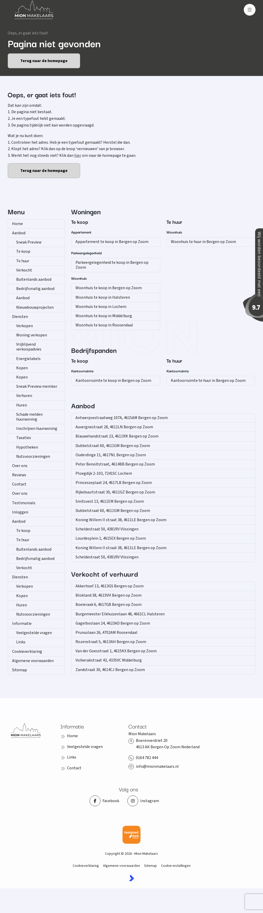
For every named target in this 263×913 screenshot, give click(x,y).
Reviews (19, 475)
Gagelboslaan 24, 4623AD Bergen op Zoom (113, 623)
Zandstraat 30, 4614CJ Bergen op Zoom (110, 670)
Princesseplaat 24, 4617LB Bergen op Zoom (114, 482)
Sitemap (19, 670)
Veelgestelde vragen (34, 633)
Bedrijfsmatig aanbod (35, 289)
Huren (21, 405)
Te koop (23, 251)
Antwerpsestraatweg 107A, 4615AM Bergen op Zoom (122, 418)
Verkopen (24, 326)
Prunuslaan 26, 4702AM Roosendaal (106, 632)
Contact (19, 484)
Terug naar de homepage (44, 61)
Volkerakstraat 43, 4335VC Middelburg (109, 660)
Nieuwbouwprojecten (35, 307)
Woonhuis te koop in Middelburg (104, 316)
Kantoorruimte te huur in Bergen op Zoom (208, 380)
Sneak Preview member (36, 386)
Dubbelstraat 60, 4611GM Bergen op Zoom (113, 446)
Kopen (22, 368)
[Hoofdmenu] (250, 10)
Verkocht (24, 270)
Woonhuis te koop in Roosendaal (104, 325)
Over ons (19, 466)
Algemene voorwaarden (33, 661)
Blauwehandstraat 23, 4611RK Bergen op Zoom (117, 436)
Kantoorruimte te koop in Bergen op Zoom (113, 380)
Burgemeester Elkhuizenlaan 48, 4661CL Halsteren (120, 614)
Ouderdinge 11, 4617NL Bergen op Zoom (111, 455)
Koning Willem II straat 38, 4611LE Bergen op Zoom (121, 520)
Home (17, 224)
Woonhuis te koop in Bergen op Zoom (109, 288)
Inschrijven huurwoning (36, 428)
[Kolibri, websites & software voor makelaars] (131, 878)
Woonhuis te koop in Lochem (101, 306)
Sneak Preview (28, 242)
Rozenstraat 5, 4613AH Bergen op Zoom (111, 642)
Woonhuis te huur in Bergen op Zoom (203, 242)
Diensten (20, 316)
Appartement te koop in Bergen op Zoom (112, 242)
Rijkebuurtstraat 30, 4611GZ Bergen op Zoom (115, 492)
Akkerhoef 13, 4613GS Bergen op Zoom (110, 586)
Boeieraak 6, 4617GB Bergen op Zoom (109, 604)
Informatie (22, 623)
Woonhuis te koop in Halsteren (103, 297)
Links (20, 642)
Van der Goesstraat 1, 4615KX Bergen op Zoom (116, 651)
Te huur (22, 261)
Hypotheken (27, 447)
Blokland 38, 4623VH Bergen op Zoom (109, 595)
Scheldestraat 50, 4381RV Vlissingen (107, 529)
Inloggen (20, 512)
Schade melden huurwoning (29, 417)
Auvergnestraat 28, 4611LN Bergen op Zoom (114, 427)
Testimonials (23, 503)
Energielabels (28, 359)
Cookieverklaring (27, 651)
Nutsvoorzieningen (33, 456)
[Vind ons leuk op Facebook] (104, 800)
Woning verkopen (31, 335)
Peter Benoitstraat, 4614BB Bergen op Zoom (115, 464)
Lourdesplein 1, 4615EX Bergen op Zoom (111, 538)
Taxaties (23, 438)
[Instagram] (143, 800)
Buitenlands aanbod (33, 279)
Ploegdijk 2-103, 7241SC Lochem (104, 473)
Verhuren (24, 396)
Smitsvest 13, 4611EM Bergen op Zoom (110, 501)
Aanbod (18, 233)
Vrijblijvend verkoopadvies (28, 347)
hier (77, 155)
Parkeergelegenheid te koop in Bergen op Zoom (112, 265)
